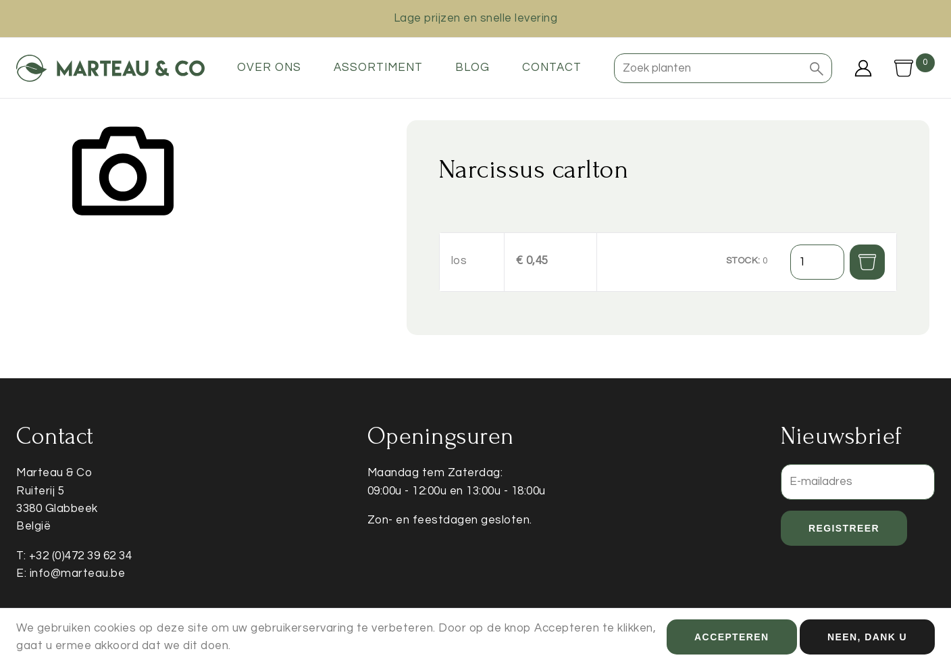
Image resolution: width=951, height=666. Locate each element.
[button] (816, 68)
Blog (472, 67)
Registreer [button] (843, 528)
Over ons (269, 67)
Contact (552, 67)
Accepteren (731, 641)
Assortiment (378, 67)
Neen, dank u (867, 641)
